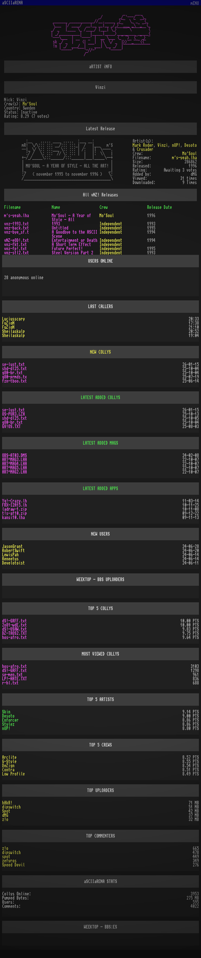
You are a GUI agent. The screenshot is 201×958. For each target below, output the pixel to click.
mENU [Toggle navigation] (195, 3)
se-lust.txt (13, 364)
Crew (104, 207)
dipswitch (11, 807)
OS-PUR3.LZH (13, 414)
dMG (5, 815)
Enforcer (10, 720)
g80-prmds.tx (14, 377)
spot (6, 857)
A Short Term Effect (71, 244)
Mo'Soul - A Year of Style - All (71, 218)
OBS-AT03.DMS (14, 455)
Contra (8, 770)
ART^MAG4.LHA (14, 464)
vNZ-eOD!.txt (16, 240)
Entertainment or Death (74, 240)
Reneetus (10, 559)
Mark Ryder (143, 145)
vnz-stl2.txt (16, 253)
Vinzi (163, 145)
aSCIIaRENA (12, 3)
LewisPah (10, 555)
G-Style (9, 761)
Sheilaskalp (13, 331)
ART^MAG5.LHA (14, 468)
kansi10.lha (13, 517)
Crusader (145, 149)
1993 (56, 224)
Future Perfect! (67, 249)
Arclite (9, 757)
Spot (6, 811)
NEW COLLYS (100, 352)
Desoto (190, 145)
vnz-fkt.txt (15, 244)
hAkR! (7, 803)
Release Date (159, 207)
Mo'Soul (30, 104)
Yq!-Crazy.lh (14, 501)
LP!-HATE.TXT (14, 679)
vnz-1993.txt (16, 224)
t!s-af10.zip (14, 513)
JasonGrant (12, 546)
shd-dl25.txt (14, 369)
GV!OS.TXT (11, 426)
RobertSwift (13, 551)
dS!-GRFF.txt (14, 621)
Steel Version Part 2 (72, 253)
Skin (6, 712)
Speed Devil (13, 865)
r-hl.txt (10, 683)
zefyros (9, 861)
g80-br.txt (12, 373)
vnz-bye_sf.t (16, 232)
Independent (111, 224)
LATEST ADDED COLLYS (100, 398)
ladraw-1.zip (14, 509)
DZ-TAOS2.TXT (14, 633)
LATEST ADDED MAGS (100, 443)
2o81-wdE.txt (14, 625)
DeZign (8, 766)
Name (56, 207)
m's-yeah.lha (184, 158)
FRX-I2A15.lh (14, 505)
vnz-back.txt (16, 228)
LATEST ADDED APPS (100, 488)
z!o (5, 819)
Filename (12, 207)
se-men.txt (12, 675)
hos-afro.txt (14, 637)
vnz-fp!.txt (15, 249)
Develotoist (13, 563)
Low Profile (13, 774)
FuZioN (8, 323)
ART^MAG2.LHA (14, 472)
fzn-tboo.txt (14, 381)
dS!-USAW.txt (14, 629)
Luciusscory (13, 319)
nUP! (176, 145)
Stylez (8, 724)
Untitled (60, 228)
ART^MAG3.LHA (14, 460)
